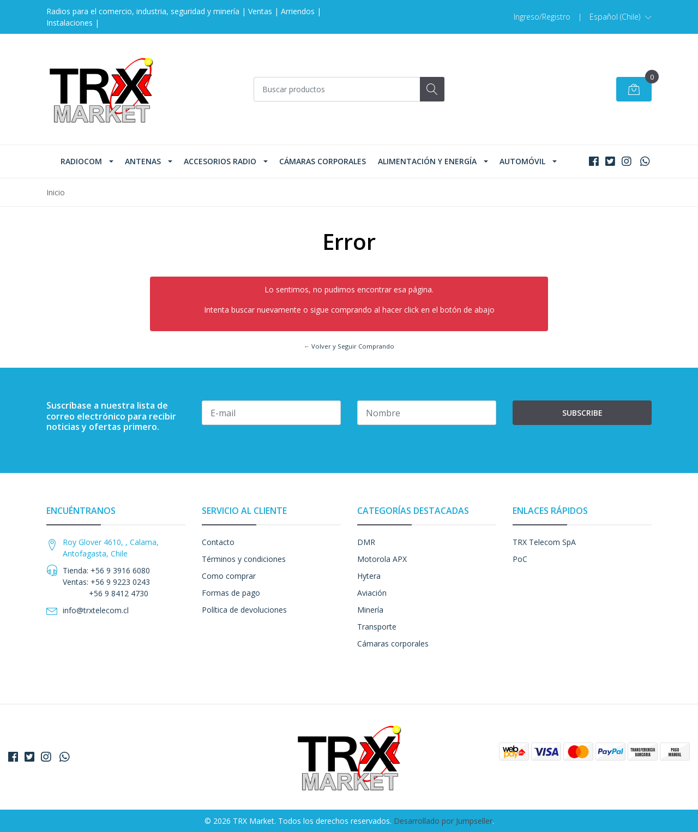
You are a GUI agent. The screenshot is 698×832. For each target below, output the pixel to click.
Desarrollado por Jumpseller (443, 821)
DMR (366, 542)
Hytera (369, 576)
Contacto (218, 542)
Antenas (143, 161)
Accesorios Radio (220, 161)
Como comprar (229, 576)
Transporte (376, 626)
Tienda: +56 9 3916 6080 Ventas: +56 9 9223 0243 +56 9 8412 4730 (106, 581)
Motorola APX (382, 559)
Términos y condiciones (244, 559)
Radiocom (81, 161)
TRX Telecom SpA (544, 542)
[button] (620, 17)
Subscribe (582, 413)
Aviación (372, 593)
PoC (520, 559)
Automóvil (522, 161)
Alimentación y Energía (427, 161)
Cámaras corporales (322, 161)
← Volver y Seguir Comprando (349, 346)
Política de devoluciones (244, 609)
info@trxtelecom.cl (96, 610)
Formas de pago (231, 593)
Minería (370, 609)
